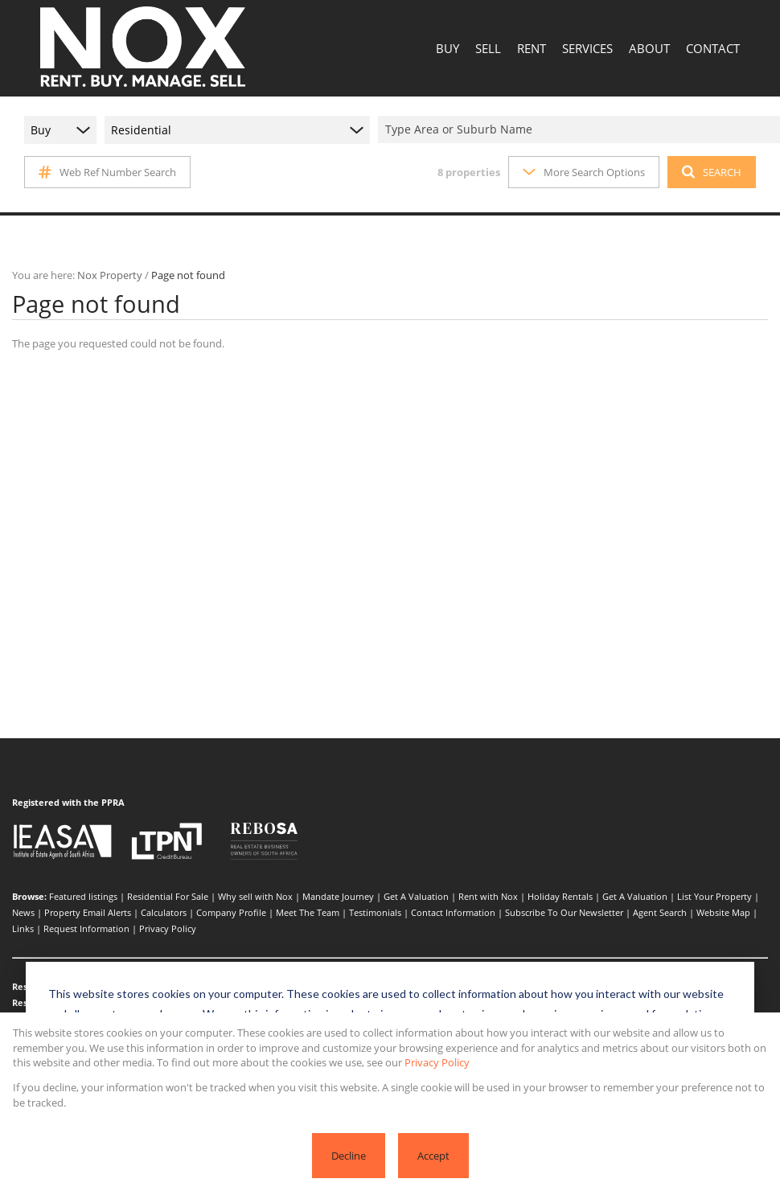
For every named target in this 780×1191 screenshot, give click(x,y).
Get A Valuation (416, 896)
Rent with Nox (488, 896)
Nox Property (109, 275)
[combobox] (581, 130)
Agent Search (660, 912)
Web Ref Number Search (107, 172)
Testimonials (375, 912)
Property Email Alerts (87, 912)
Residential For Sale (167, 896)
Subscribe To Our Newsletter (564, 912)
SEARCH (711, 172)
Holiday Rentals (560, 896)
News (23, 912)
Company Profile (231, 912)
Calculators (164, 912)
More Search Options (584, 172)
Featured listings (83, 896)
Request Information (86, 928)
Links (23, 928)
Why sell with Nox (255, 896)
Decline (348, 1155)
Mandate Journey (338, 896)
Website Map (723, 912)
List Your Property (714, 896)
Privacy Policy (167, 928)
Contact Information (453, 912)
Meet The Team (307, 912)
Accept (433, 1155)
